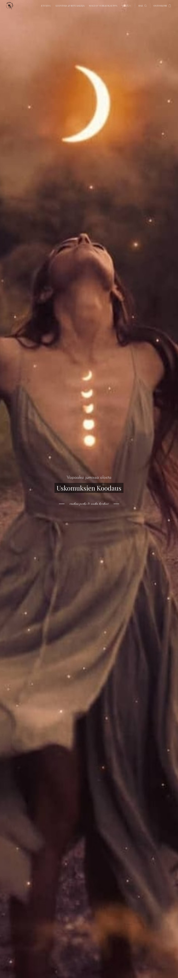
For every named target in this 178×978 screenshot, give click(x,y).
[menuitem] (46, 5)
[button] (142, 5)
